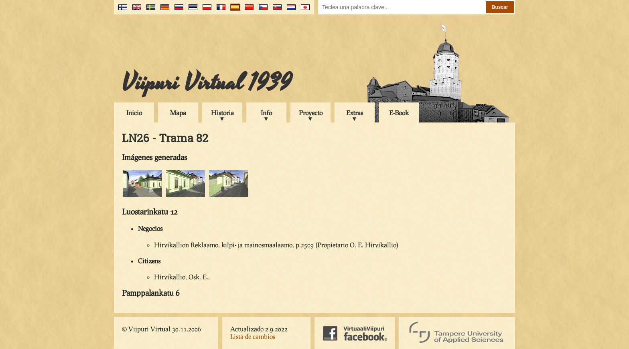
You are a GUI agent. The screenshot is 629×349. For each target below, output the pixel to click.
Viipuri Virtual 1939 (207, 82)
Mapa (178, 112)
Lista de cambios (252, 336)
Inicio (134, 112)
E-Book (399, 112)
